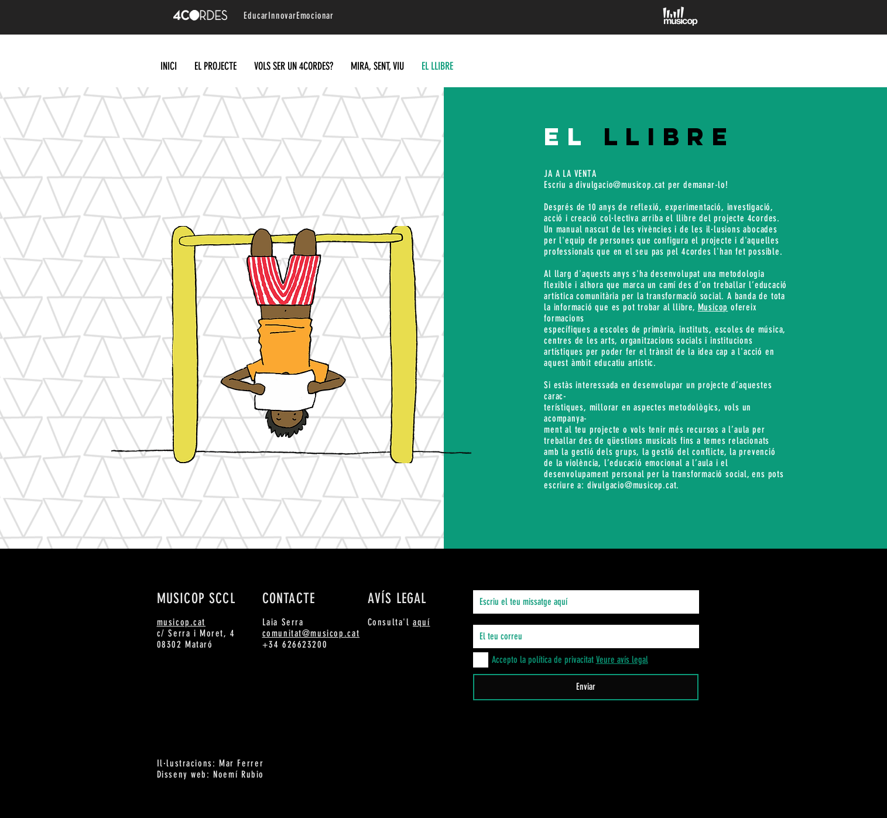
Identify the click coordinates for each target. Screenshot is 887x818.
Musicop (713, 307)
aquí (421, 622)
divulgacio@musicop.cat (620, 184)
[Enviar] (585, 687)
